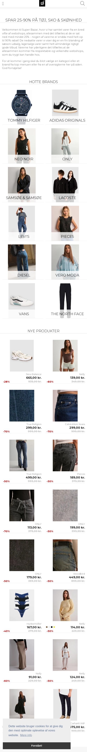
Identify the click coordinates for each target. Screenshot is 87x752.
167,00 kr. (34, 627)
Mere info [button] (26, 735)
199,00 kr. (77, 527)
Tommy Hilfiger (24, 120)
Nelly (82, 374)
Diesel (23, 275)
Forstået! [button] (36, 745)
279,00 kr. (34, 631)
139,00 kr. (77, 377)
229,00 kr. (78, 631)
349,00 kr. (78, 381)
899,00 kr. (78, 581)
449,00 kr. (77, 577)
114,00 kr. (78, 627)
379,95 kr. (78, 481)
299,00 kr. (33, 427)
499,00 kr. (33, 477)
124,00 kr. (77, 677)
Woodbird (79, 573)
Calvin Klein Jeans (75, 424)
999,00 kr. (34, 431)
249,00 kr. (78, 680)
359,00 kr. (34, 581)
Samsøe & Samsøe (24, 198)
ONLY (38, 524)
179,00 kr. (34, 577)
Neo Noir (23, 159)
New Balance (33, 374)
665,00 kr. (33, 377)
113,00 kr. (34, 527)
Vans (24, 314)
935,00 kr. (34, 381)
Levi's (23, 236)
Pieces (81, 474)
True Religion (33, 424)
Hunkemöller (34, 623)
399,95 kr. (78, 531)
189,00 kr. (77, 477)
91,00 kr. (35, 677)
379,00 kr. (34, 531)
